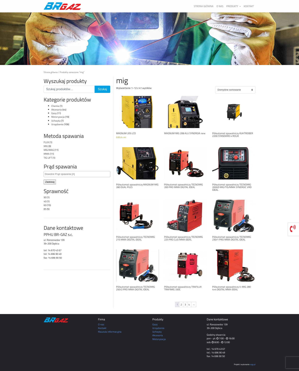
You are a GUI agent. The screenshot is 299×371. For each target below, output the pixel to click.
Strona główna (203, 6)
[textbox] (78, 174)
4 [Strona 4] (189, 304)
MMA (46, 154)
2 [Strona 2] (181, 304)
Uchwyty (55, 121)
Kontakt (249, 6)
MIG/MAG (49, 150)
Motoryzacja (58, 117)
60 (45, 205)
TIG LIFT (48, 158)
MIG (46, 146)
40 (45, 201)
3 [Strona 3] (185, 304)
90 (45, 197)
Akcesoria (56, 109)
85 (45, 209)
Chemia (55, 106)
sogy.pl (252, 364)
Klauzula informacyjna (109, 332)
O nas (219, 6)
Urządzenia (57, 124)
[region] (149, 38)
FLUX (46, 142)
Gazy (53, 113)
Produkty (232, 6)
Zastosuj (49, 181)
